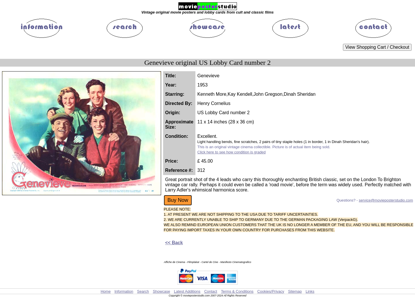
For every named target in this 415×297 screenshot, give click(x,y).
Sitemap (295, 291)
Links (309, 291)
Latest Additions (187, 291)
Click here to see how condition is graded (231, 152)
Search (143, 291)
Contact (210, 291)
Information (123, 291)
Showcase (161, 291)
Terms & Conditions (237, 291)
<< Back (174, 242)
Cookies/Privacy (270, 291)
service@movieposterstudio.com (386, 200)
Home (106, 291)
